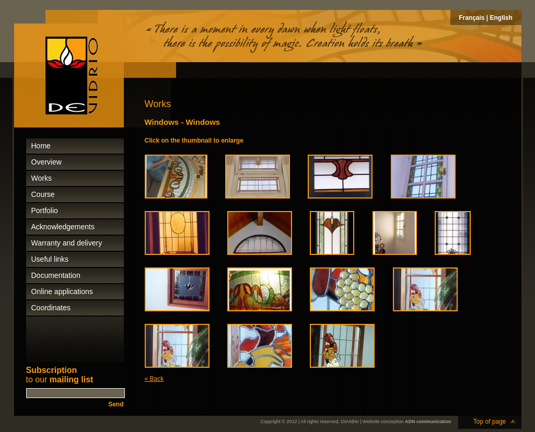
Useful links (50, 259)
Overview (46, 162)
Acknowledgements (63, 227)
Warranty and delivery (66, 243)
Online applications (62, 291)
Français (471, 17)
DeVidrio (349, 421)
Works (41, 178)
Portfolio (44, 210)
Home (41, 146)
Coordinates (51, 307)
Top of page (489, 421)
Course (43, 194)
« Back (154, 378)
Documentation (55, 275)
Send (115, 404)
